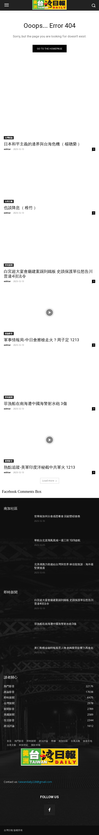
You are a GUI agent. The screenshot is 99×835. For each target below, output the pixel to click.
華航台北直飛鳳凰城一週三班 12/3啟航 (57, 540)
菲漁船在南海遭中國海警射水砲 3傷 (35, 403)
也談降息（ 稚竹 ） (21, 207)
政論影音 (9, 333)
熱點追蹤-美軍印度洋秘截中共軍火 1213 (39, 467)
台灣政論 (9, 137)
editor (7, 149)
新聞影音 (9, 461)
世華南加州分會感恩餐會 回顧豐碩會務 (57, 516)
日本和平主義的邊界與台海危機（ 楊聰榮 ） (43, 144)
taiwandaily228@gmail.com (35, 782)
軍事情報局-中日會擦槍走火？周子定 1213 (41, 340)
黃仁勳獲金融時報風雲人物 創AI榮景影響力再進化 (63, 647)
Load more (49, 480)
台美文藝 (9, 201)
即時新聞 (9, 265)
